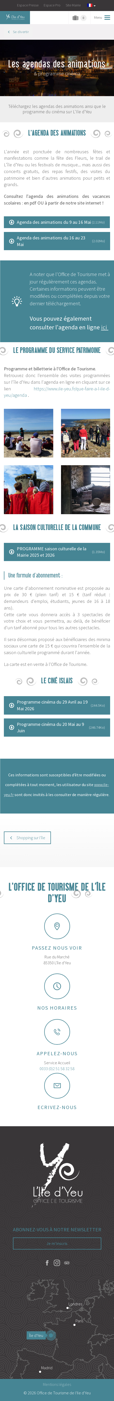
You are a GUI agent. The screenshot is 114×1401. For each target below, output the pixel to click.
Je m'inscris (57, 1243)
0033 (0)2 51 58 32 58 (57, 1068)
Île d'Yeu (37, 1335)
